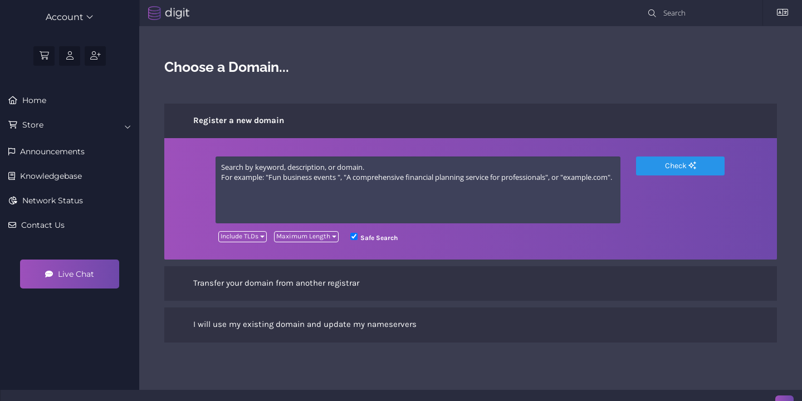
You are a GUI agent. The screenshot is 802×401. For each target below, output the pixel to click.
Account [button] (70, 17)
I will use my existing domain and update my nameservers (296, 325)
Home (33, 100)
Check (680, 165)
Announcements (51, 151)
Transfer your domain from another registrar (267, 283)
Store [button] (75, 125)
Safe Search (374, 237)
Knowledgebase (50, 176)
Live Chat (69, 274)
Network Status (51, 200)
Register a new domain (229, 121)
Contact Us (42, 225)
